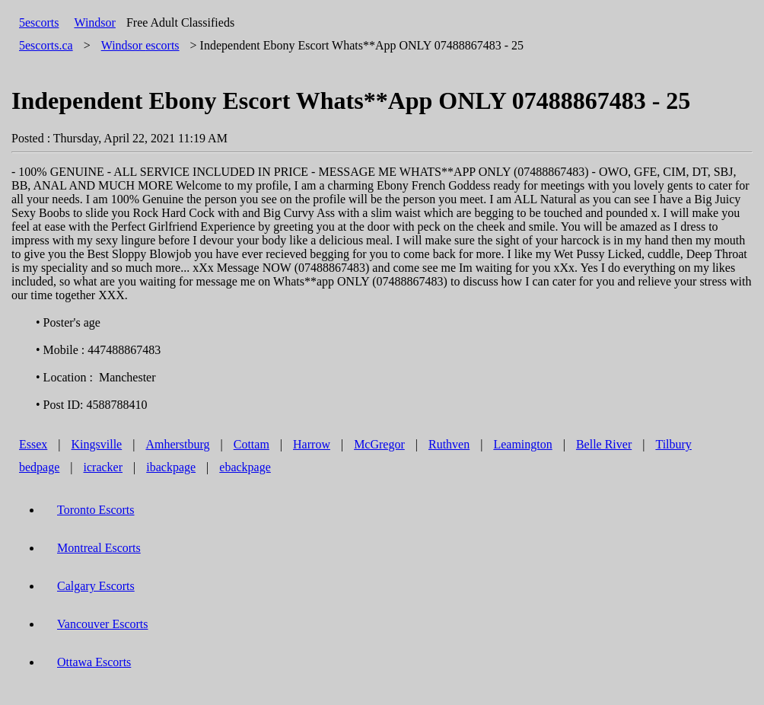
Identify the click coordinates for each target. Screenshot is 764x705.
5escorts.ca (46, 45)
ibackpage (171, 467)
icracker (103, 467)
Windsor (94, 22)
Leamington (522, 444)
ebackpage (245, 467)
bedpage (39, 467)
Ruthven (449, 444)
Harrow (311, 444)
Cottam (251, 444)
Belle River (604, 444)
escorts (140, 45)
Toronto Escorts (96, 509)
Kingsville (97, 444)
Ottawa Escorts (94, 662)
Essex (33, 444)
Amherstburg (177, 444)
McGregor (379, 444)
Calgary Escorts (96, 585)
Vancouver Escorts (102, 623)
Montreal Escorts (99, 547)
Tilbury (673, 444)
